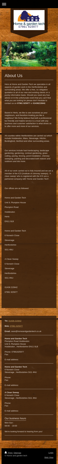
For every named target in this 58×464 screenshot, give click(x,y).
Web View (48, 457)
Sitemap (17, 453)
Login (50, 452)
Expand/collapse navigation (29, 4)
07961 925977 (16, 326)
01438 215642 (15, 321)
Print (9, 453)
